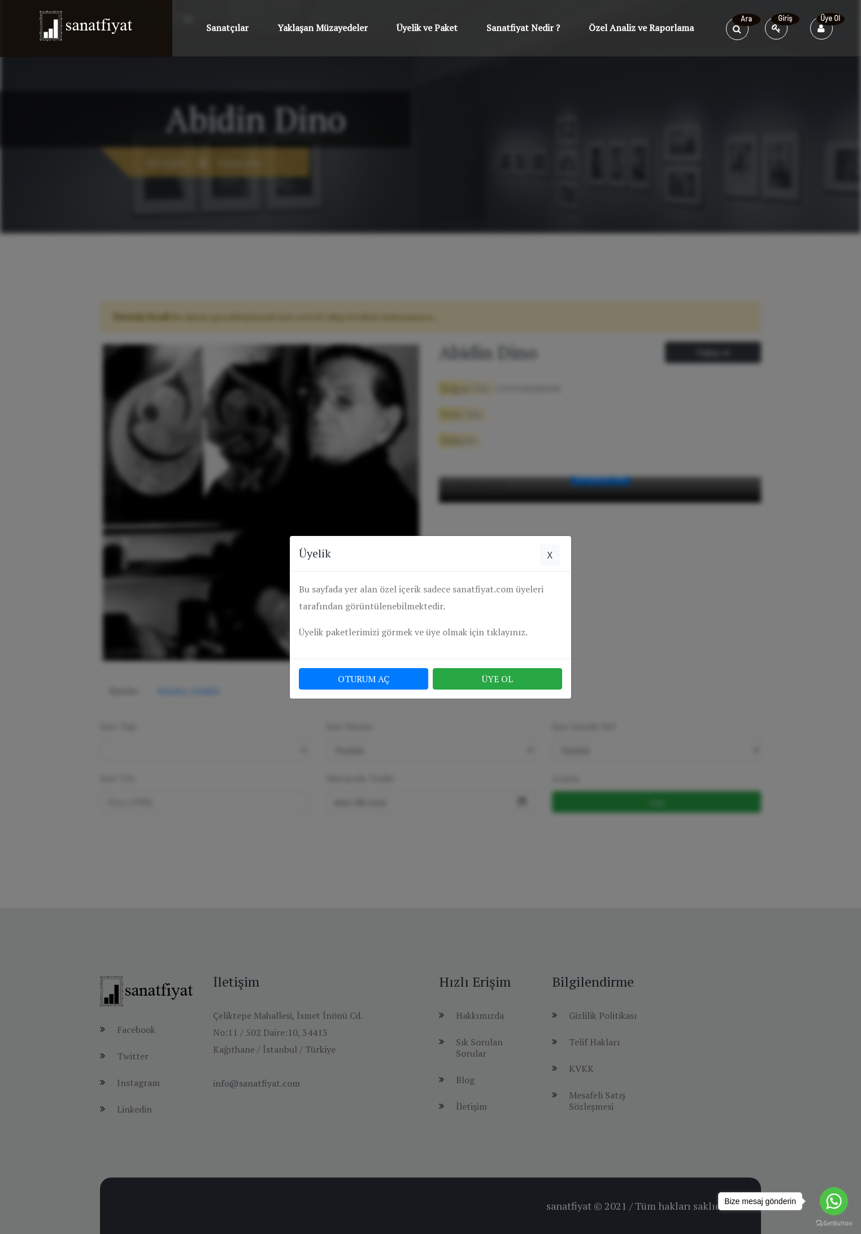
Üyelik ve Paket (427, 27)
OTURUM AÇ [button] (363, 679)
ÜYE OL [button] (497, 679)
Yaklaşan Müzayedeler (322, 27)
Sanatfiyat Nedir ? (523, 27)
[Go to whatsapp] (834, 1201)
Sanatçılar (227, 27)
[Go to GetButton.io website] (834, 1222)
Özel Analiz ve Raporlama (641, 27)
